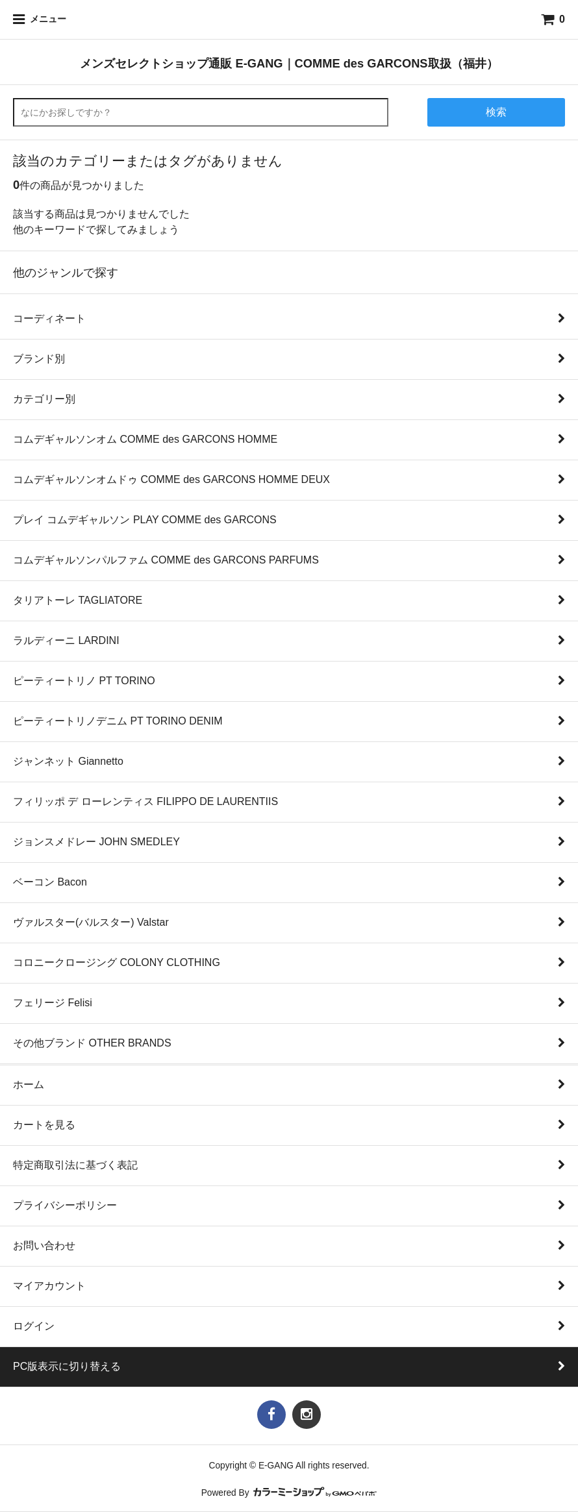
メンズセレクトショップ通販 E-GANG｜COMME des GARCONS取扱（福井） (288, 63)
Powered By (289, 1493)
